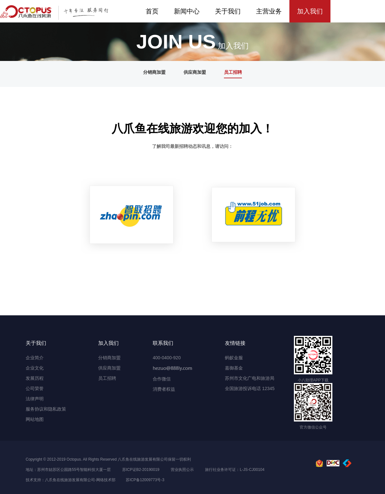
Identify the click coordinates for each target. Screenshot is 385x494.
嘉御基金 (234, 367)
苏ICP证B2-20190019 (140, 469)
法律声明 (35, 398)
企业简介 (35, 357)
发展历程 (35, 378)
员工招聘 (233, 72)
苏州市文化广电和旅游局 (249, 378)
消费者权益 (164, 389)
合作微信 (162, 378)
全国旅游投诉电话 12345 (250, 388)
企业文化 (35, 367)
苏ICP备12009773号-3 (145, 480)
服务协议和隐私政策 (46, 409)
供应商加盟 (195, 72)
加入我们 (310, 11)
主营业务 (269, 11)
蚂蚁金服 (234, 357)
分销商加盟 (154, 72)
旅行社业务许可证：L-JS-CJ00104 (234, 469)
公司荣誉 (35, 388)
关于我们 (228, 11)
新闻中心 (187, 11)
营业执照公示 (182, 469)
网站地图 (35, 419)
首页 (152, 11)
